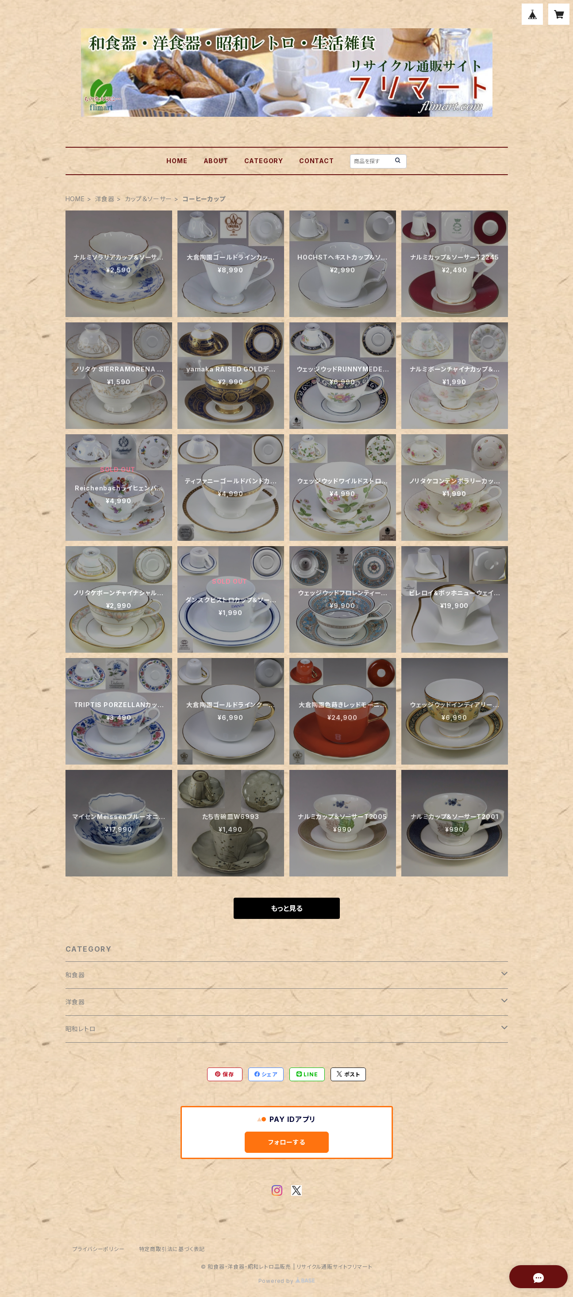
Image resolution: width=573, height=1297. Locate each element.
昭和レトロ (80, 1029)
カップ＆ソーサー (148, 199)
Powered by (286, 1281)
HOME (176, 161)
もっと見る (287, 908)
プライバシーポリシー (99, 1249)
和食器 (75, 975)
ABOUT (216, 161)
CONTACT (316, 161)
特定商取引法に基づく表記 (172, 1249)
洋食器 (105, 199)
